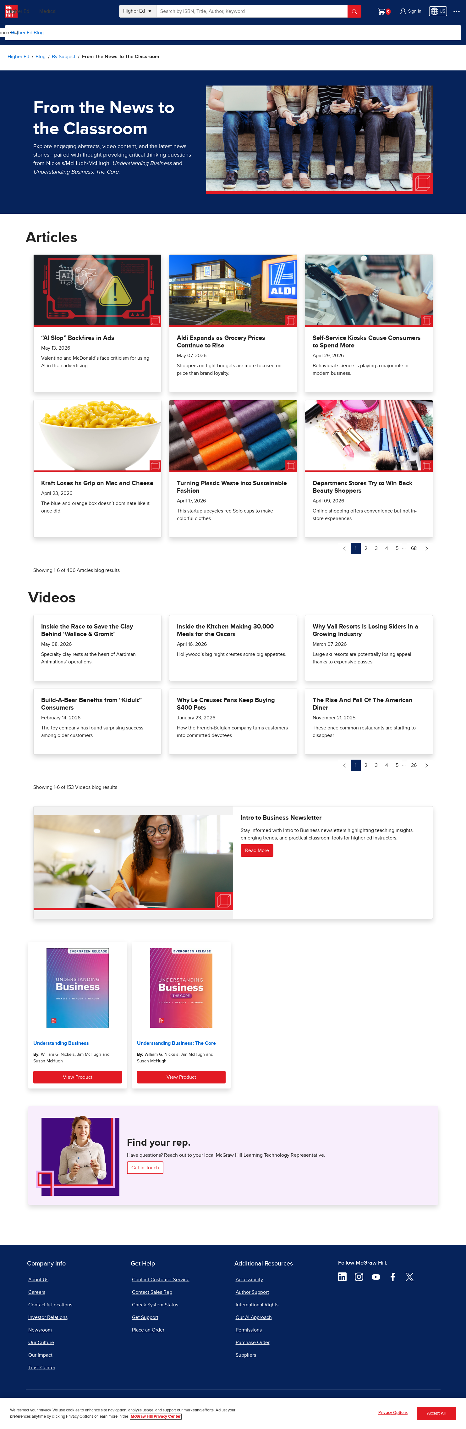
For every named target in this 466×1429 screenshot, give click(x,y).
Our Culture (41, 1342)
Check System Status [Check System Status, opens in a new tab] (155, 1304)
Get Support (145, 1317)
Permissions (249, 1329)
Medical (92, 11)
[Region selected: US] (438, 11)
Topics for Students (177, 32)
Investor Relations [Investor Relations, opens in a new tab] (48, 1317)
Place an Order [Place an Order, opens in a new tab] (148, 1329)
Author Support (252, 1292)
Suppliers (246, 1355)
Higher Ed (63, 11)
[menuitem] (66, 32)
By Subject (66, 32)
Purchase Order (253, 1342)
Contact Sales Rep (152, 1292)
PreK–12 (33, 11)
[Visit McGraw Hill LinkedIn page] (342, 1276)
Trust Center (41, 1367)
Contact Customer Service (160, 1279)
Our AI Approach (254, 1317)
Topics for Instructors (117, 32)
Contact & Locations (50, 1304)
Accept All (436, 1413)
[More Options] (456, 11)
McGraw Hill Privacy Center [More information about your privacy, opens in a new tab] (156, 1417)
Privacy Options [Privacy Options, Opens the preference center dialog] (393, 1413)
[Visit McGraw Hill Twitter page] (409, 1276)
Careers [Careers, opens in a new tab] (36, 1292)
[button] (410, 11)
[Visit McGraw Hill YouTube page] (376, 1276)
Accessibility (249, 1279)
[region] (233, 1413)
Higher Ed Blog (27, 32)
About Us (38, 1279)
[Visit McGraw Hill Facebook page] (393, 1276)
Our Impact (40, 1355)
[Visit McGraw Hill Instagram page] (359, 1276)
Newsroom (40, 1329)
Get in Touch (145, 1167)
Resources (226, 32)
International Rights (257, 1304)
